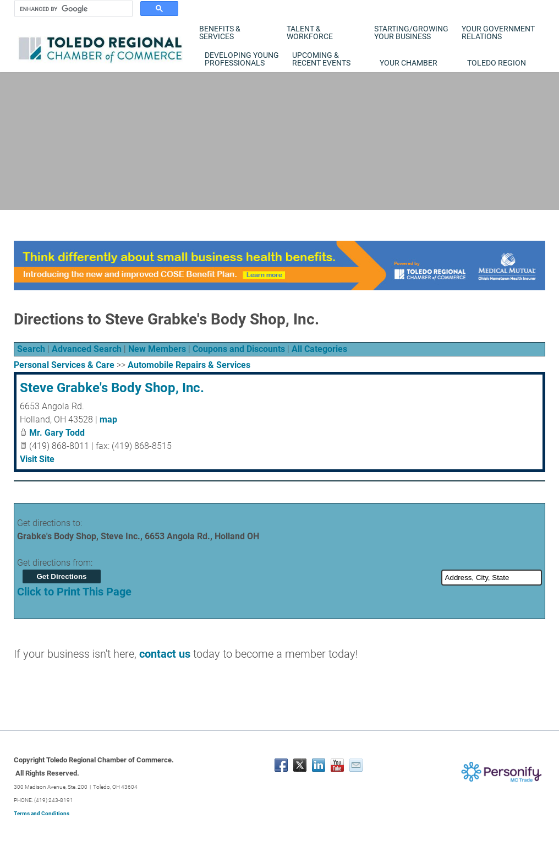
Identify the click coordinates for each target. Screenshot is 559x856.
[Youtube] (337, 765)
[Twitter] (299, 765)
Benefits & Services (219, 32)
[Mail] (356, 765)
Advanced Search (87, 349)
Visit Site (37, 459)
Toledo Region (496, 62)
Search (31, 349)
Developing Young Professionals (242, 59)
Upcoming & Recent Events (321, 59)
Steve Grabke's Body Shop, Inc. (112, 388)
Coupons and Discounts (239, 349)
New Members (157, 349)
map (108, 419)
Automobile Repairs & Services (189, 365)
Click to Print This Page (74, 591)
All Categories (319, 349)
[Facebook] (281, 765)
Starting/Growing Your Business (411, 32)
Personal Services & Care (64, 365)
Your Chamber (408, 62)
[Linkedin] (318, 765)
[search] (72, 9)
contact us (164, 653)
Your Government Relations (498, 32)
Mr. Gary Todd (57, 432)
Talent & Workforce (310, 32)
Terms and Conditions (41, 813)
